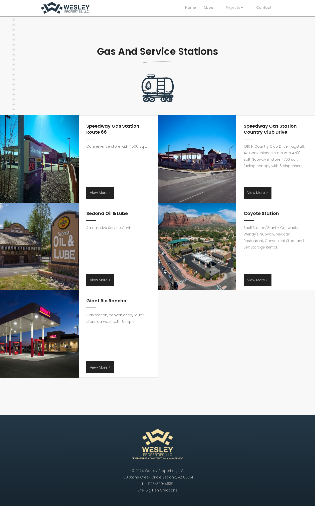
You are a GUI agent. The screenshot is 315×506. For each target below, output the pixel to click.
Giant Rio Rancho (106, 301)
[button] (235, 7)
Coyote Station (261, 213)
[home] (65, 8)
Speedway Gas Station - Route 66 (114, 129)
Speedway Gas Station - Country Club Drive (272, 129)
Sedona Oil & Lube (107, 213)
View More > (100, 192)
